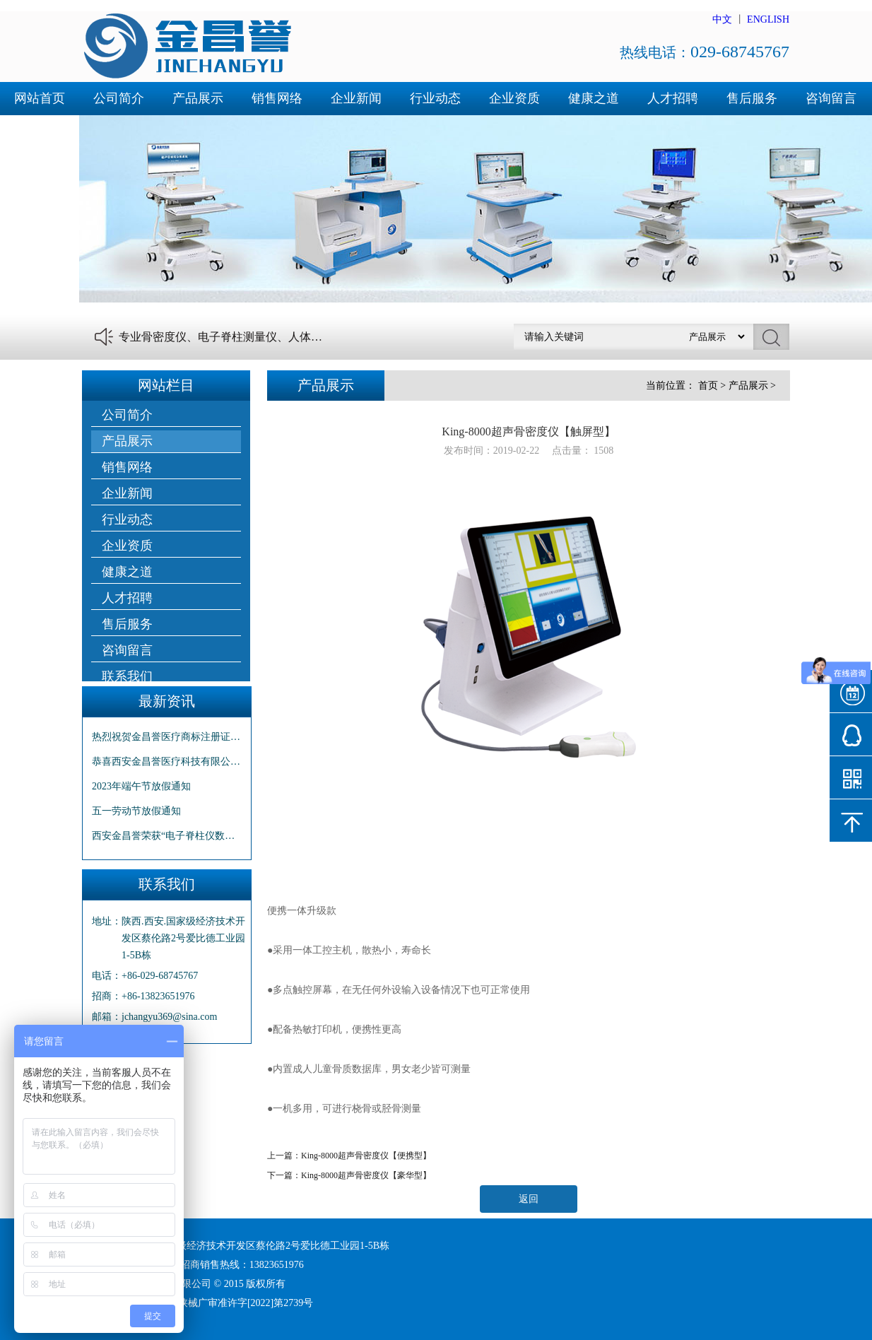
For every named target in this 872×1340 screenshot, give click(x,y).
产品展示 (197, 98)
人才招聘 (672, 98)
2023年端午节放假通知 (141, 786)
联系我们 (39, 131)
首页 (708, 385)
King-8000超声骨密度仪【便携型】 (366, 1155)
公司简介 (118, 98)
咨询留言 (831, 98)
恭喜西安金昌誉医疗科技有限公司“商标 (167, 761)
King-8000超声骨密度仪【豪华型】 (366, 1175)
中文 (722, 19)
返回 (528, 1199)
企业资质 (514, 98)
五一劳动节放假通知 (136, 811)
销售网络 (277, 98)
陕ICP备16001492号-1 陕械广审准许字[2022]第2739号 (198, 1303)
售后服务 (751, 98)
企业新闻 (356, 98)
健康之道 (593, 98)
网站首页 (39, 98)
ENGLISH (768, 19)
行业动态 (435, 98)
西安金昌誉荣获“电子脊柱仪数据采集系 (167, 835)
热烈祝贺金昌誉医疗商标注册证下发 (167, 736)
